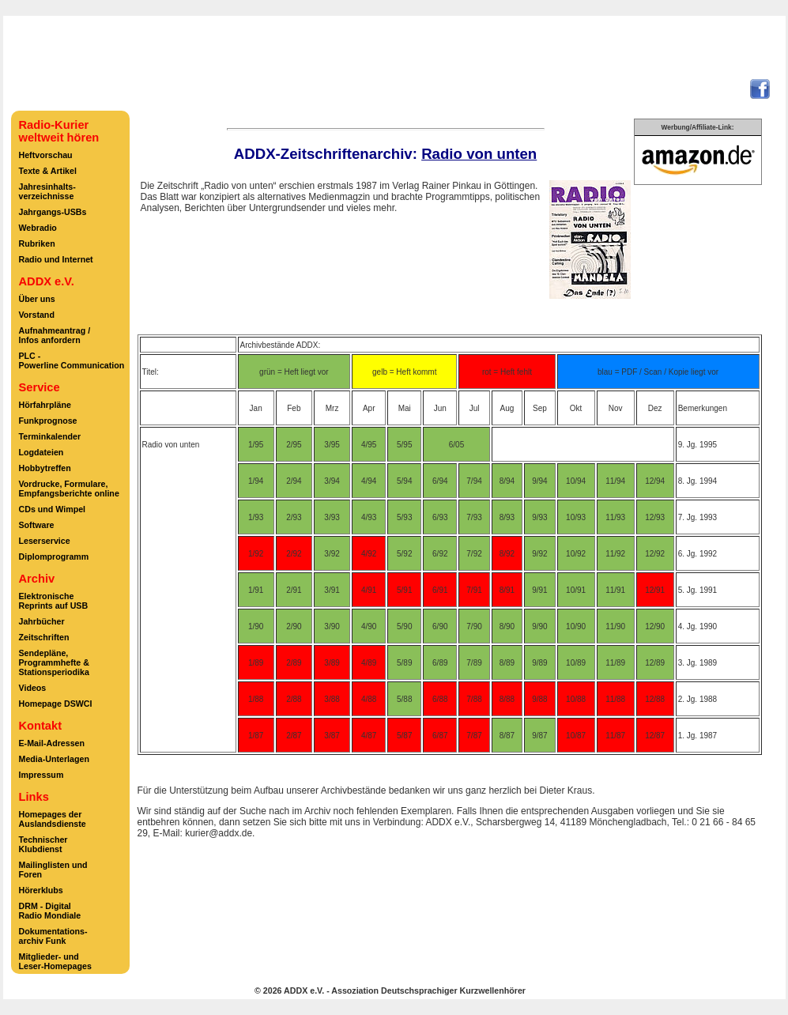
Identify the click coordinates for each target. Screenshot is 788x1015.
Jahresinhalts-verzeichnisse (47, 191)
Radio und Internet (56, 259)
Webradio (38, 227)
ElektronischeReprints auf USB (54, 600)
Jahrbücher (42, 621)
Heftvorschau (46, 155)
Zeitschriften (44, 637)
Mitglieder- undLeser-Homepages (55, 961)
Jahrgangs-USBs (53, 212)
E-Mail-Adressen (52, 743)
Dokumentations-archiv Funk (53, 935)
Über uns (37, 299)
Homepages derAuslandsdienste (52, 818)
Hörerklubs (41, 890)
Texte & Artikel (48, 170)
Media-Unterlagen (54, 759)
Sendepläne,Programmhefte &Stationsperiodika (54, 662)
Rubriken (37, 243)
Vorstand (37, 314)
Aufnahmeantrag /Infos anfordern (55, 335)
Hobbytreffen (45, 468)
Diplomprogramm (54, 556)
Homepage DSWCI (55, 703)
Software (37, 525)
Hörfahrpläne (45, 404)
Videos (33, 687)
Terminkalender (50, 436)
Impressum (41, 774)
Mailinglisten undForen (53, 869)
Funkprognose (48, 420)
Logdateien (41, 452)
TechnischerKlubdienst (43, 844)
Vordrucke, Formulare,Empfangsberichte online (69, 488)
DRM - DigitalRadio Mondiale (50, 910)
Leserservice (44, 540)
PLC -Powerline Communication (72, 360)
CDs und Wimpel (52, 509)
